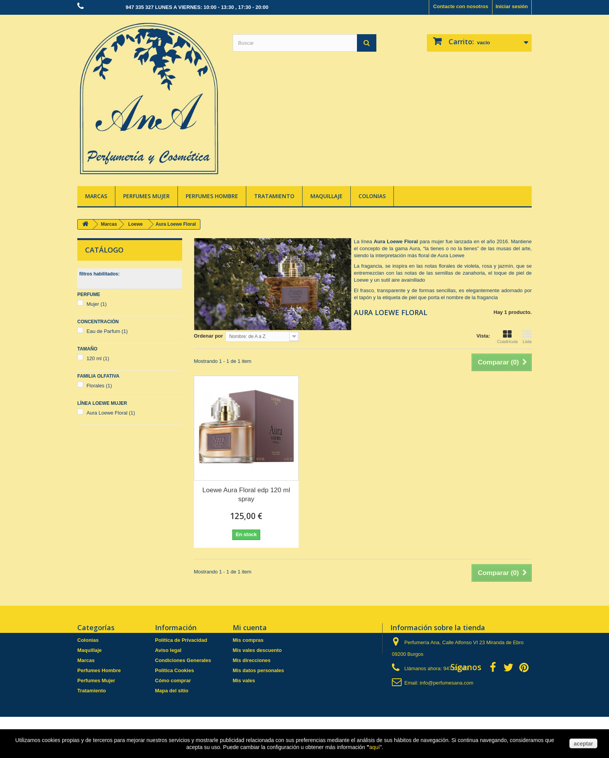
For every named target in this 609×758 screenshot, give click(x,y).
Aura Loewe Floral (111, 413)
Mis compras (248, 640)
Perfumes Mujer (146, 196)
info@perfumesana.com (446, 683)
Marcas (96, 196)
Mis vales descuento (257, 650)
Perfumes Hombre (212, 196)
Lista (527, 337)
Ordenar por (208, 336)
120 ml (98, 358)
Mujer (97, 304)
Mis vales (244, 680)
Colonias (372, 196)
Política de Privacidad (181, 640)
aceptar (583, 744)
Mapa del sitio (171, 691)
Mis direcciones (252, 660)
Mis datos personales (258, 670)
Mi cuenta (250, 627)
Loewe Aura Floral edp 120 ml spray (246, 494)
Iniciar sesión (512, 6)
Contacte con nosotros (460, 6)
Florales (99, 386)
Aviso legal (168, 650)
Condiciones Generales (183, 660)
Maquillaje (326, 196)
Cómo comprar (173, 680)
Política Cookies (174, 670)
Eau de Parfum (107, 331)
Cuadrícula (507, 337)
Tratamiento (274, 196)
